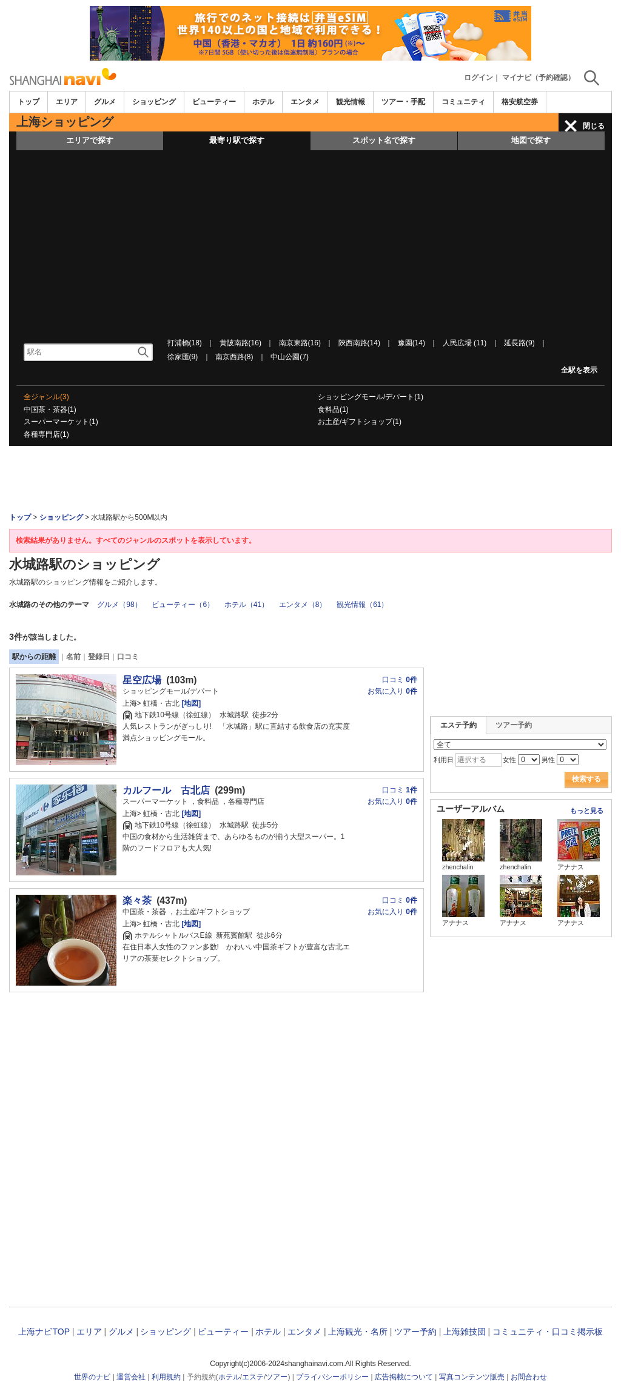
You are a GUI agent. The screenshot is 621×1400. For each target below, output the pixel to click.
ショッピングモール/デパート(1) (370, 397)
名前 (73, 656)
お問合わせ (529, 1377)
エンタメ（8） (303, 604)
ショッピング (154, 102)
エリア (67, 102)
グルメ (105, 102)
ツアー (276, 1377)
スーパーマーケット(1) (61, 421)
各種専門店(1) (46, 434)
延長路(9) (519, 343)
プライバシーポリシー (332, 1377)
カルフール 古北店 (166, 790)
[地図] (190, 703)
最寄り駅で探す (236, 140)
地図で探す (531, 140)
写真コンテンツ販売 (472, 1377)
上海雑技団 (464, 1331)
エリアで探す (89, 140)
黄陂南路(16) (240, 343)
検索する (586, 779)
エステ (253, 1377)
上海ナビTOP (43, 1331)
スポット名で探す (383, 140)
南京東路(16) (300, 343)
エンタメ (305, 102)
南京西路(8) (234, 357)
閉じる (594, 126)
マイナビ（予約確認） (538, 77)
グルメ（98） (119, 604)
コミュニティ (463, 102)
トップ (28, 102)
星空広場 (142, 680)
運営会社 (131, 1377)
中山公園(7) (289, 357)
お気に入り (392, 691)
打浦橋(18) (184, 343)
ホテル (263, 102)
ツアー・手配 (403, 102)
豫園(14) (411, 343)
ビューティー (214, 102)
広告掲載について (404, 1377)
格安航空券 (520, 102)
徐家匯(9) (182, 357)
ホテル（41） (246, 604)
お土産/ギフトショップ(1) (359, 421)
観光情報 (350, 102)
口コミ (128, 656)
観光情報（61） (362, 604)
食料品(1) (333, 409)
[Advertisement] (310, 241)
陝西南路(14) (359, 343)
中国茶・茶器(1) (50, 409)
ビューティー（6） (183, 604)
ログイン (478, 77)
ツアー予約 (513, 725)
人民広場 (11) (465, 343)
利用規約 (166, 1377)
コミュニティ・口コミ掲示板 (547, 1331)
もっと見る (586, 810)
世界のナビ (92, 1377)
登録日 (99, 656)
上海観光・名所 (358, 1331)
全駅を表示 (579, 370)
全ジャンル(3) (46, 397)
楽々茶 (137, 900)
